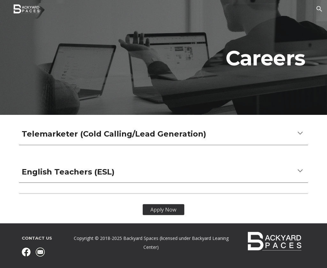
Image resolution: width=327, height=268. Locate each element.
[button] (319, 9)
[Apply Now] (163, 209)
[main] (163, 57)
